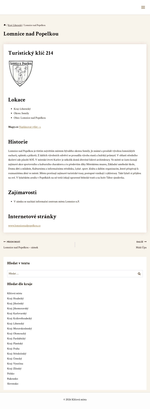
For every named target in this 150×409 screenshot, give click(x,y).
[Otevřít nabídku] (143, 7)
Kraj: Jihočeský (15, 303)
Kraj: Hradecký (15, 298)
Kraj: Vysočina (15, 363)
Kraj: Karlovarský (16, 313)
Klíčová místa (14, 293)
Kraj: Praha (13, 348)
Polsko (10, 373)
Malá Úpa (112, 244)
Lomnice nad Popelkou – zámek (38, 244)
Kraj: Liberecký (15, 323)
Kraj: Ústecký (14, 358)
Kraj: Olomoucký (16, 333)
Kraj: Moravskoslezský (19, 328)
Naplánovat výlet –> (30, 127)
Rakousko (12, 379)
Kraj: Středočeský (16, 353)
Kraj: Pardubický (16, 338)
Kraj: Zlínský (14, 368)
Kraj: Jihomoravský (17, 308)
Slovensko (12, 384)
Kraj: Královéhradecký (19, 318)
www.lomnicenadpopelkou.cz (24, 225)
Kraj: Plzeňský (15, 343)
